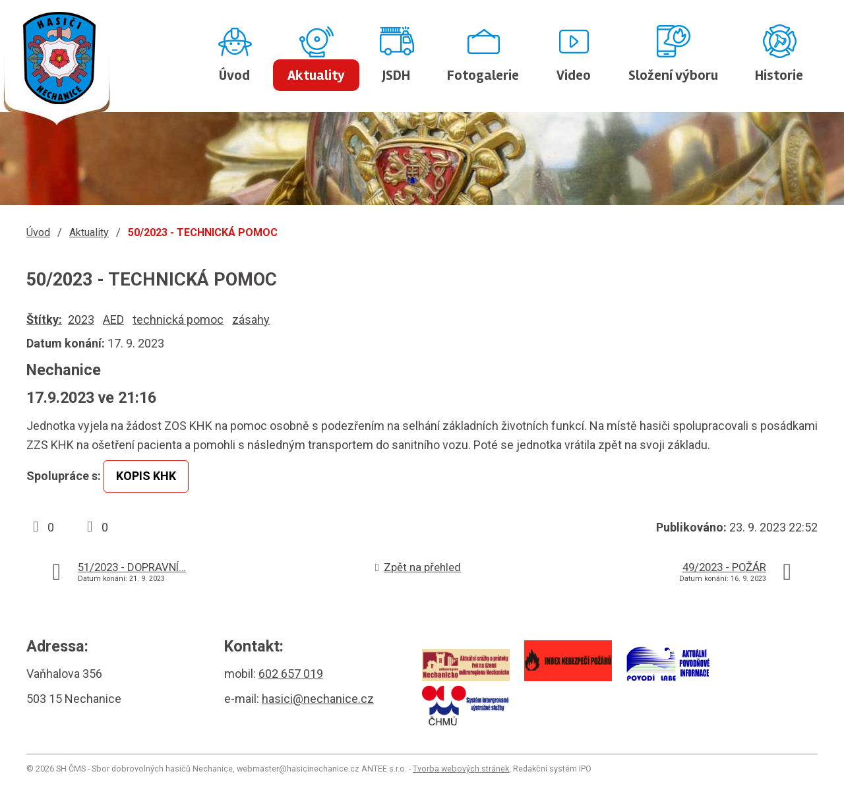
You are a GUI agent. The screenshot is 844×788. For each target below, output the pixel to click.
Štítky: (44, 319)
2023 (81, 319)
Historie (779, 75)
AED (113, 319)
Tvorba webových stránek (461, 768)
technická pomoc (178, 319)
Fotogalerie (483, 75)
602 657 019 (290, 674)
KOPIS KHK (146, 476)
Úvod (234, 75)
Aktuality (316, 75)
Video (574, 75)
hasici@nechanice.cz (318, 699)
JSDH (396, 75)
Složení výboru (673, 75)
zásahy (251, 319)
